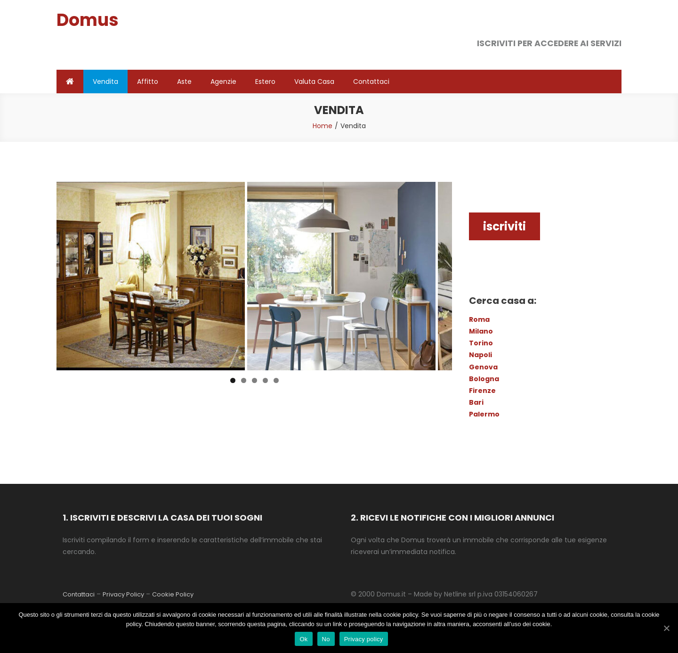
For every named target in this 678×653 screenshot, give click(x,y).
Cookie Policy (173, 594)
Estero (265, 81)
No (326, 639)
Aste (184, 81)
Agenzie (223, 81)
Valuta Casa (314, 81)
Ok (303, 639)
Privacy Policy (123, 594)
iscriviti (504, 226)
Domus (87, 20)
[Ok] (666, 628)
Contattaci (371, 81)
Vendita (105, 81)
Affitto (147, 81)
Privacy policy (363, 639)
